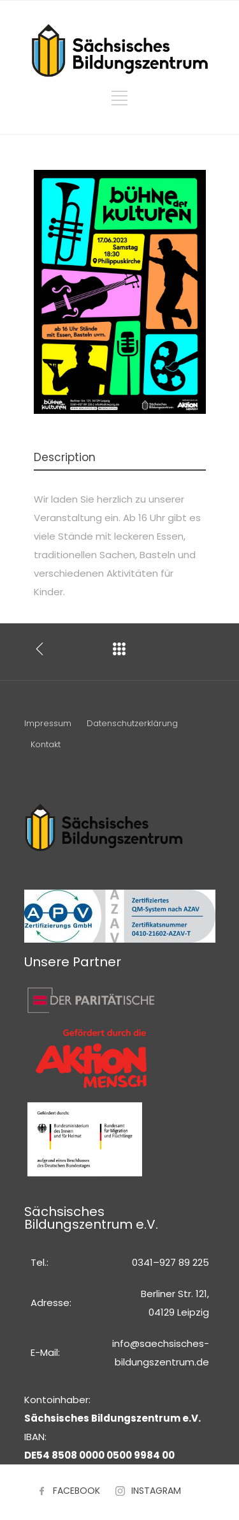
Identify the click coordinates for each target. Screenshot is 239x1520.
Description (65, 457)
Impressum (47, 723)
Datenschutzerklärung (132, 723)
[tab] (120, 458)
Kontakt (46, 744)
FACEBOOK (76, 1490)
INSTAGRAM (156, 1490)
